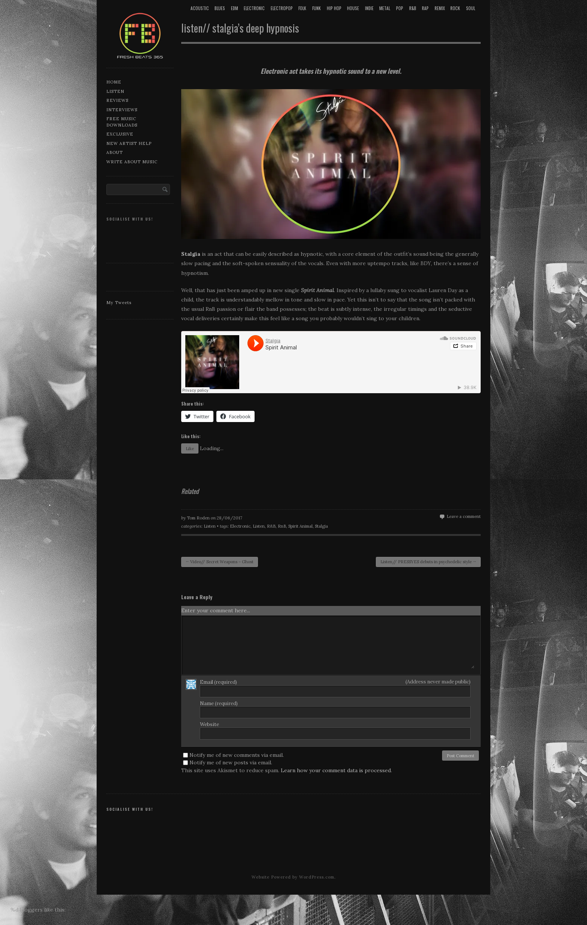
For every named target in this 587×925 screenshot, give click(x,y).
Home (113, 82)
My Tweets (118, 302)
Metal (384, 8)
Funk (316, 8)
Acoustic (200, 8)
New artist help (129, 143)
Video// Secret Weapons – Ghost (219, 561)
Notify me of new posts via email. (230, 762)
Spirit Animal (300, 526)
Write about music (132, 161)
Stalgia (321, 526)
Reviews (117, 100)
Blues (220, 8)
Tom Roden (198, 518)
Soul (470, 8)
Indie (369, 8)
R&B (412, 8)
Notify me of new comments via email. (236, 755)
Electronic (254, 8)
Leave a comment (464, 516)
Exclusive (119, 134)
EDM (234, 8)
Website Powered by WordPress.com (293, 877)
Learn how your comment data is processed (336, 770)
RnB (282, 526)
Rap (425, 8)
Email (218, 682)
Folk (302, 8)
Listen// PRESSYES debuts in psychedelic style (428, 561)
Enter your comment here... (215, 610)
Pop (399, 8)
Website (209, 724)
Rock (455, 8)
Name (219, 703)
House (353, 8)
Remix (440, 8)
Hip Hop (334, 8)
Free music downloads (121, 122)
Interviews (121, 109)
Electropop (282, 8)
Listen (115, 91)
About (114, 152)
